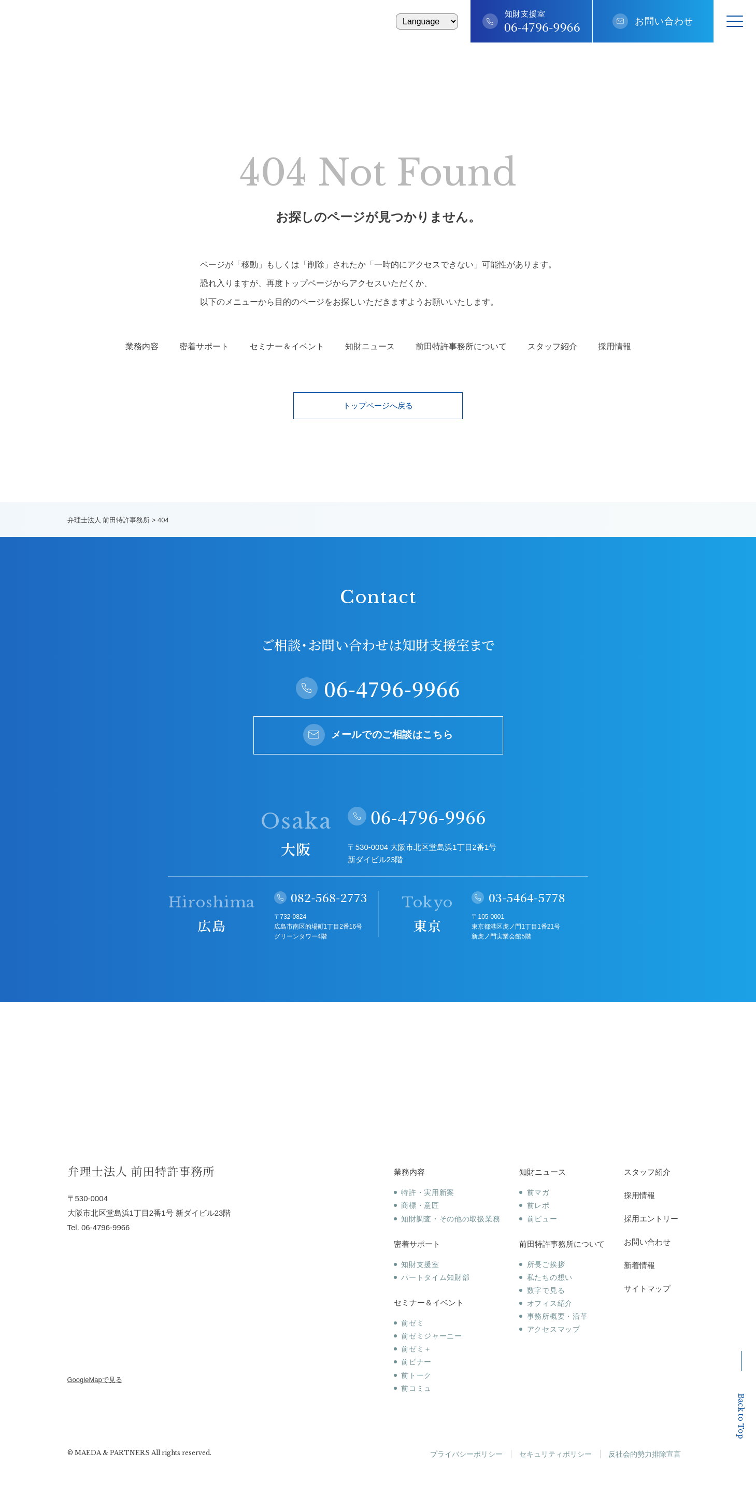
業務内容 (142, 347)
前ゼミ (412, 1323)
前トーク (416, 1375)
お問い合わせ (664, 21)
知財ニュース (370, 347)
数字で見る (546, 1290)
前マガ (538, 1192)
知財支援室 (420, 1264)
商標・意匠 (420, 1205)
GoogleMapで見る (94, 1380)
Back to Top (741, 1395)
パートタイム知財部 (435, 1277)
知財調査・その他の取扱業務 (450, 1219)
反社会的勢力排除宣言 (644, 1454)
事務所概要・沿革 (557, 1316)
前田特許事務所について (461, 347)
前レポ (538, 1205)
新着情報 (639, 1265)
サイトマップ (647, 1288)
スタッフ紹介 (552, 347)
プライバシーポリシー (466, 1454)
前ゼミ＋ (416, 1349)
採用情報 (614, 347)
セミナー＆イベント (287, 347)
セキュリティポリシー (555, 1454)
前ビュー (542, 1219)
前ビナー (416, 1362)
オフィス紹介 (550, 1303)
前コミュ (416, 1388)
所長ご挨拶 (546, 1264)
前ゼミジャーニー (431, 1336)
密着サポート (204, 347)
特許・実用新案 (427, 1192)
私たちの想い (550, 1277)
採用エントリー (651, 1218)
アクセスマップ (553, 1329)
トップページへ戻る (378, 405)
